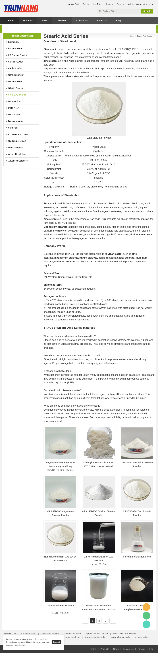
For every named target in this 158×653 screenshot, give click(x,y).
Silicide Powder (15, 88)
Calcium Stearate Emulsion (137, 557)
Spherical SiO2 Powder (97, 633)
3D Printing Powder (17, 55)
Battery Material (15, 121)
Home (11, 20)
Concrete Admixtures (18, 134)
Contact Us (82, 20)
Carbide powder (16, 75)
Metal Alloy (13, 108)
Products (28, 20)
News (45, 20)
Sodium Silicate (28, 633)
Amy (146, 607)
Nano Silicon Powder (120, 637)
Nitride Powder (15, 81)
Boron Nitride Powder (95, 637)
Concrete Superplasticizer (68, 637)
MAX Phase (14, 114)
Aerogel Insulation (17, 154)
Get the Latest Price (92, 4)
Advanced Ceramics (18, 161)
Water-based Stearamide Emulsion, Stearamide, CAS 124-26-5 (98, 609)
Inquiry (109, 4)
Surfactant (13, 128)
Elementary (13, 42)
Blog (118, 20)
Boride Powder (15, 48)
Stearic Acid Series (17, 95)
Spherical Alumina (72, 633)
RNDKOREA (10, 633)
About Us (102, 20)
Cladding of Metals (17, 141)
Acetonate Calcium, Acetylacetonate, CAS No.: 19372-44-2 (137, 609)
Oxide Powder (15, 68)
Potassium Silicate (50, 633)
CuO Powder (141, 637)
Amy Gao (146, 624)
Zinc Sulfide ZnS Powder (125, 633)
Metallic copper (15, 147)
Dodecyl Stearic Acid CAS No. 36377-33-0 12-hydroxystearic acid (98, 466)
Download (62, 20)
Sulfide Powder (15, 61)
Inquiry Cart (73, 4)
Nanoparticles (15, 101)
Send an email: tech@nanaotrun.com (135, 4)
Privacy (141, 649)
